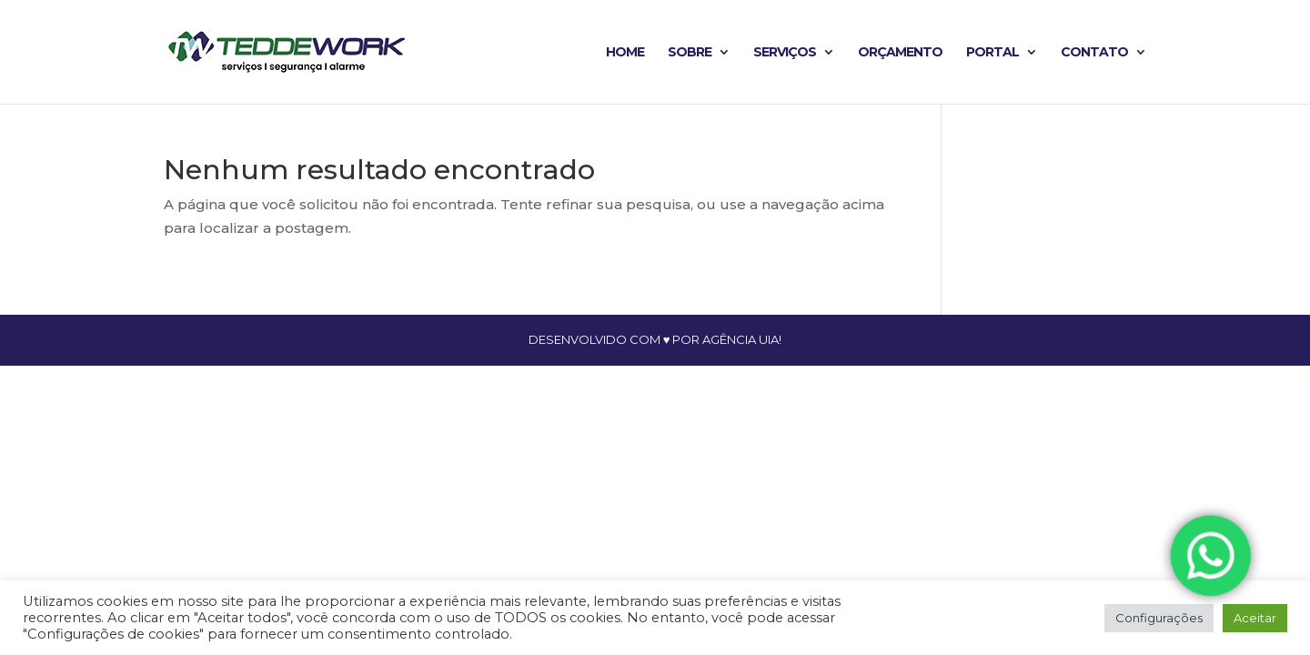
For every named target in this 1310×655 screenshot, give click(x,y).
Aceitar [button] (1255, 617)
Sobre (689, 52)
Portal (992, 52)
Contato (1094, 52)
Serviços (784, 52)
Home (625, 52)
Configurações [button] (1159, 617)
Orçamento (900, 52)
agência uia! (741, 339)
